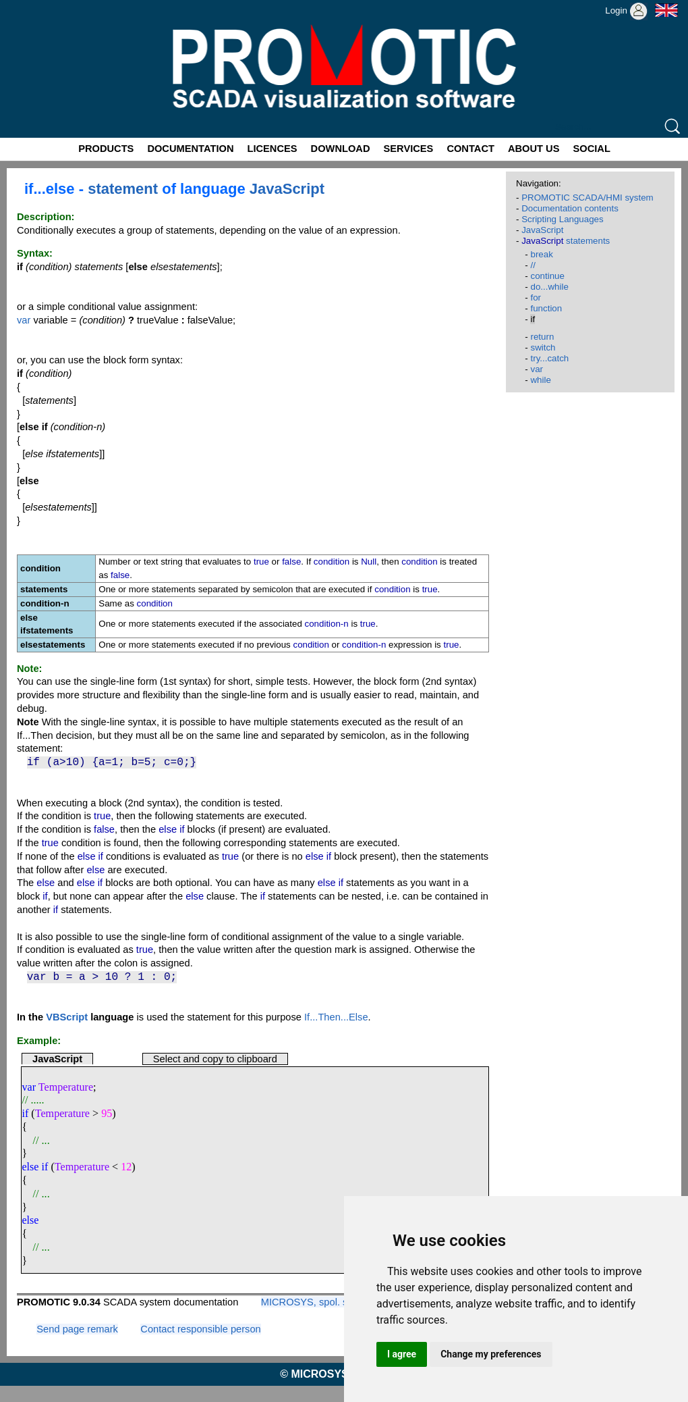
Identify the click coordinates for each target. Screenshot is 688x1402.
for (535, 297)
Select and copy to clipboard (215, 1059)
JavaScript (287, 188)
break (541, 254)
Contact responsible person (200, 1329)
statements (565, 241)
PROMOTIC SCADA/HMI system (587, 197)
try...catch (549, 358)
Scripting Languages (562, 219)
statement (123, 188)
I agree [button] (401, 1354)
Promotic (24, 4)
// (532, 265)
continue (547, 276)
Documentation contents (570, 208)
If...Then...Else (336, 1017)
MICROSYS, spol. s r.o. (312, 1302)
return (542, 337)
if (25, 1113)
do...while (549, 287)
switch (542, 347)
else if (35, 1166)
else (30, 1220)
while (540, 380)
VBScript (67, 1017)
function (546, 308)
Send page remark (77, 1329)
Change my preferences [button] (490, 1354)
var (23, 320)
